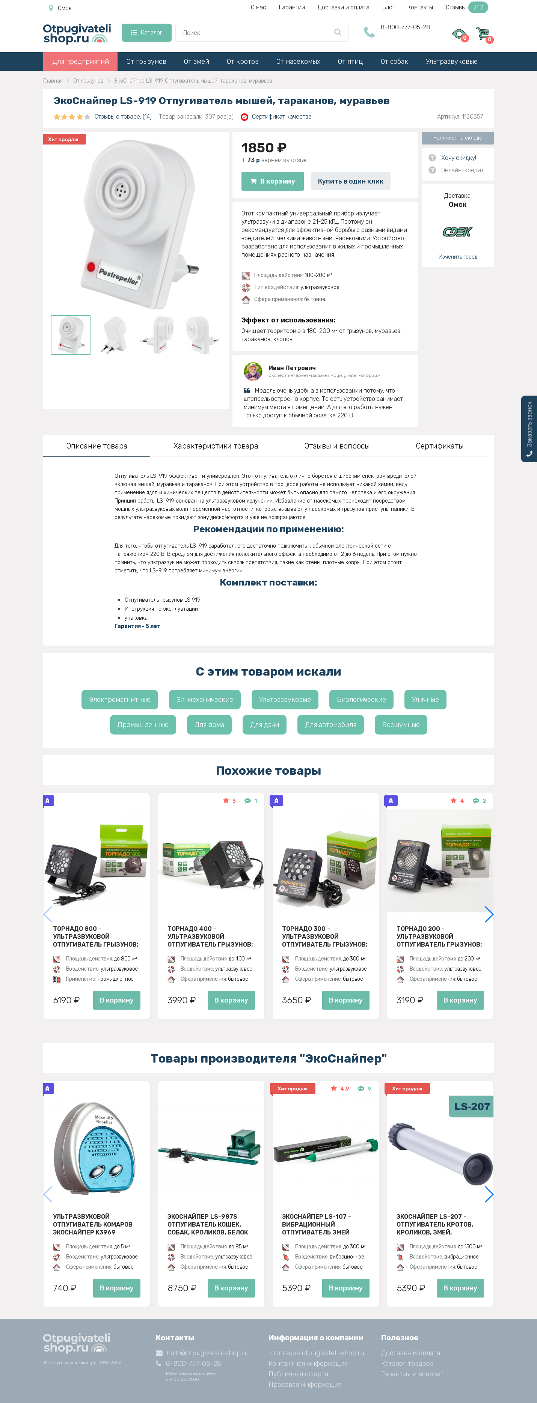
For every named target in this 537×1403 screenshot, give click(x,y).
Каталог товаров (407, 1363)
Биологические (361, 699)
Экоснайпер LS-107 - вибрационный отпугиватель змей (316, 1224)
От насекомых (298, 61)
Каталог (146, 32)
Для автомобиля (330, 725)
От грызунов (146, 61)
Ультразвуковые (452, 61)
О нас (258, 7)
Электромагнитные (120, 699)
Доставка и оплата (410, 1353)
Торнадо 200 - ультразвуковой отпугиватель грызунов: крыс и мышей (439, 936)
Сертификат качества (276, 117)
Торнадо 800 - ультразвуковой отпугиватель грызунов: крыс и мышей (95, 936)
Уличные (425, 699)
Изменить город (458, 256)
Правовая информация (305, 1384)
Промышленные (143, 725)
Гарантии (292, 7)
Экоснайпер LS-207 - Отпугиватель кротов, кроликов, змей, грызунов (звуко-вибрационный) (435, 1224)
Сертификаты (440, 445)
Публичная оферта (298, 1374)
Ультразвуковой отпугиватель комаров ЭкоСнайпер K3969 (93, 1224)
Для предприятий (80, 61)
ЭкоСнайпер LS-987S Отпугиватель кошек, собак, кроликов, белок (207, 1224)
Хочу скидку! (458, 157)
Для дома (209, 725)
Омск (60, 8)
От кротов (243, 61)
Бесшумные (401, 725)
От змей (196, 61)
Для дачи (264, 725)
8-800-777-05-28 (405, 27)
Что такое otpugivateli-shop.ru (316, 1353)
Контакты (420, 7)
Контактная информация (308, 1363)
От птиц (350, 61)
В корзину (272, 181)
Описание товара (97, 445)
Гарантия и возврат (412, 1374)
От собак (394, 61)
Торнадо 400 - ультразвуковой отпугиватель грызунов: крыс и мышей (210, 936)
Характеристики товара (215, 445)
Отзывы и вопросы (337, 445)
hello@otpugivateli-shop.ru (202, 1353)
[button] (489, 914)
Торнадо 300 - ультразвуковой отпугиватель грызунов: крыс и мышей (324, 936)
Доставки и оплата (344, 7)
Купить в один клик (350, 181)
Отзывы (467, 7)
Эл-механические (204, 699)
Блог (388, 7)
